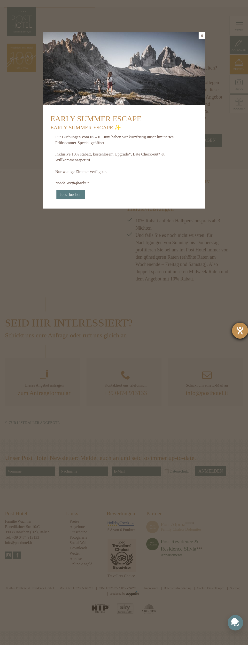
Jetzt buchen (70, 194)
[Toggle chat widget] (235, 622)
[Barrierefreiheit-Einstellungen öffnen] (240, 331)
